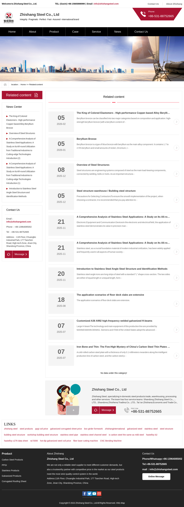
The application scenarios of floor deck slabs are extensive (110, 295)
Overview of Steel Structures (20, 133)
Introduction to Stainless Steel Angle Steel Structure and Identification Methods (21, 192)
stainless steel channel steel (93, 435)
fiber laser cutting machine (85, 441)
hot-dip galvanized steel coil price (55, 441)
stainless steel (151, 429)
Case (75, 31)
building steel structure (14, 435)
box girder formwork (93, 429)
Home (12, 31)
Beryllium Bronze (87, 139)
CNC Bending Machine (110, 441)
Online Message (156, 476)
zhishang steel (11, 429)
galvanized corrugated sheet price (66, 429)
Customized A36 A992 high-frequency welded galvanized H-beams (114, 321)
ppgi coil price (41, 429)
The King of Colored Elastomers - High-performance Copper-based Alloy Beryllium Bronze (128, 113)
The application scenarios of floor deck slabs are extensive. (103, 300)
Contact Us (153, 4)
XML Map (120, 503)
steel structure (166, 429)
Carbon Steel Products (12, 459)
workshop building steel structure (42, 435)
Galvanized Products (11, 476)
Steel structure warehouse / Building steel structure (106, 191)
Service (96, 31)
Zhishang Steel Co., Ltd (60, 459)
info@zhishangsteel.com (106, 4)
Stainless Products (10, 470)
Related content (36, 84)
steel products (26, 429)
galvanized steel (134, 429)
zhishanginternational (115, 429)
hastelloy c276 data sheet (16, 441)
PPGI (4, 465)
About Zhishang (174, 4)
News (117, 31)
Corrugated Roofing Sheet (14, 481)
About (32, 31)
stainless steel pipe (69, 435)
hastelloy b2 (151, 435)
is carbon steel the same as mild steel (126, 435)
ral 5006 (34, 441)
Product (54, 31)
